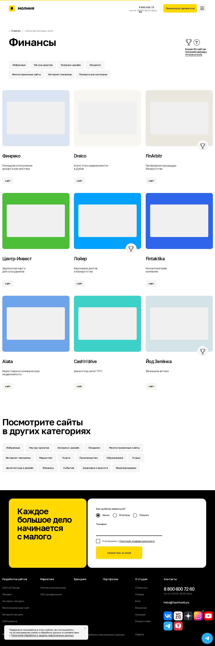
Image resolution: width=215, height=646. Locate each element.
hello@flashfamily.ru (176, 602)
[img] (36, 118)
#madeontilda (193, 54)
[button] (180, 8)
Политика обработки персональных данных (99, 634)
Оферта (139, 634)
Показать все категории (93, 74)
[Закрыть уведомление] (85, 628)
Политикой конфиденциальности (137, 541)
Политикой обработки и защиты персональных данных (42, 635)
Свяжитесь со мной (119, 552)
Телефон (101, 524)
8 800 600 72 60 (179, 589)
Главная (16, 30)
